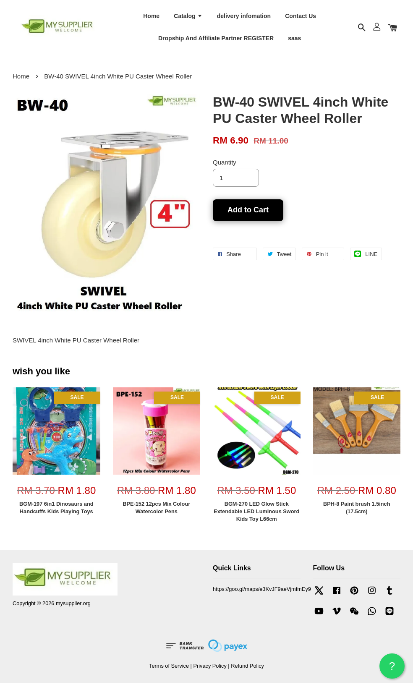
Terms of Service (169, 669)
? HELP (392, 669)
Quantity (224, 166)
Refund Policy (247, 669)
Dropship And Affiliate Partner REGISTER (216, 40)
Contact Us (300, 17)
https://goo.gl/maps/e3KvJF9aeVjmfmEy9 (262, 592)
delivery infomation (244, 17)
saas (294, 40)
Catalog (188, 17)
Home (151, 17)
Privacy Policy (209, 669)
